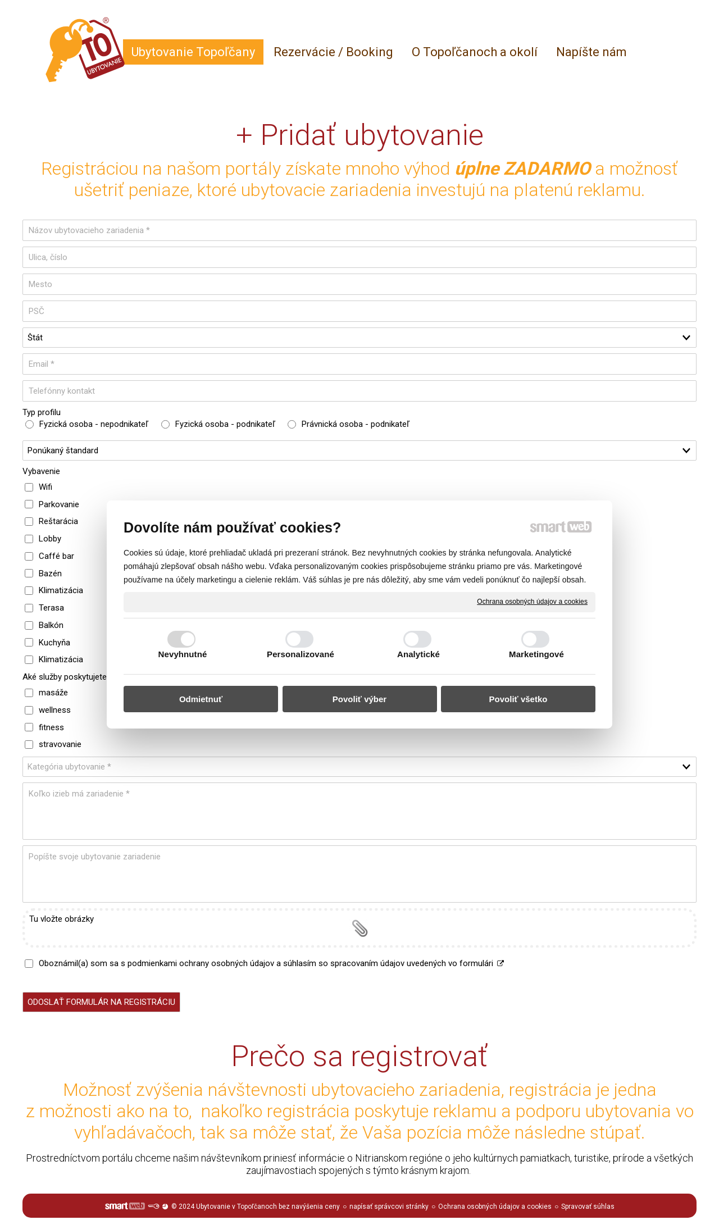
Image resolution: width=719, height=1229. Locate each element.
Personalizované (300, 654)
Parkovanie (59, 504)
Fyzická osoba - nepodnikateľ (93, 424)
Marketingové (536, 654)
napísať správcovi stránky (389, 1206)
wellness (55, 710)
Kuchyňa (54, 643)
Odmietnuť (200, 699)
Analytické (418, 654)
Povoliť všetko (518, 699)
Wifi (45, 487)
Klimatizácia (61, 590)
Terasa (51, 608)
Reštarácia (58, 521)
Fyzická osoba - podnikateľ (225, 424)
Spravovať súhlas (588, 1206)
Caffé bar (56, 556)
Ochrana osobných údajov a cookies (532, 602)
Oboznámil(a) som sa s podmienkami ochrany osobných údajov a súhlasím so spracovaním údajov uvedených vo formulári (271, 963)
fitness (51, 727)
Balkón (51, 625)
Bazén (50, 573)
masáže (53, 693)
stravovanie (60, 744)
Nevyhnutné (182, 654)
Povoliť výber (359, 699)
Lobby (50, 539)
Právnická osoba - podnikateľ (355, 424)
